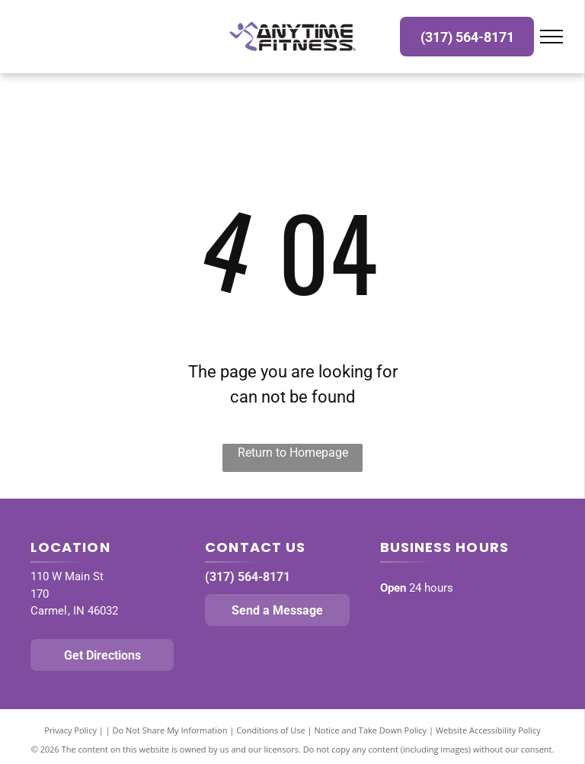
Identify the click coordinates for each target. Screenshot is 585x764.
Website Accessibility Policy (488, 730)
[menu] (551, 36)
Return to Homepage (293, 452)
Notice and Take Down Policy (371, 730)
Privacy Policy (70, 730)
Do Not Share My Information (170, 730)
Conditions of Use (270, 730)
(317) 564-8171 (247, 577)
